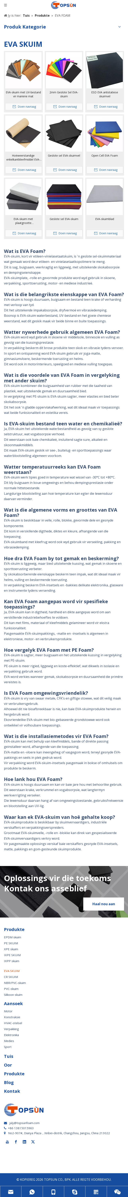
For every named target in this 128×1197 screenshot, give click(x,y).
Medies (9, 1041)
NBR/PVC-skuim (15, 983)
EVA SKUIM (11, 971)
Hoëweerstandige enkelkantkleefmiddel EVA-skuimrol (23, 158)
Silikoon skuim (13, 995)
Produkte (14, 1073)
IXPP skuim (11, 961)
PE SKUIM (11, 943)
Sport (8, 1047)
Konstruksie (12, 1017)
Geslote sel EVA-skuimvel (64, 155)
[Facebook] (16, 1142)
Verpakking (11, 1029)
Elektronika (11, 1035)
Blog (9, 1082)
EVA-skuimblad (104, 219)
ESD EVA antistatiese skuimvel (104, 94)
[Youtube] (7, 1142)
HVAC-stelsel (13, 1023)
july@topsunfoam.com (24, 1123)
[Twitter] (33, 1142)
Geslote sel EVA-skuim (64, 219)
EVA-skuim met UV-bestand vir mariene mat (23, 94)
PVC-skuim (11, 989)
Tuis (8, 1056)
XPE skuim (11, 949)
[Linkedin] (24, 1142)
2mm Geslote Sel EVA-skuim (63, 94)
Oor (8, 1065)
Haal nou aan (103, 904)
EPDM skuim (12, 937)
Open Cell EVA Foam (104, 155)
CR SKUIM (11, 977)
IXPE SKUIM (12, 955)
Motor (8, 1011)
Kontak (12, 1091)
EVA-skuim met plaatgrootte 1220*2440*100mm (23, 221)
